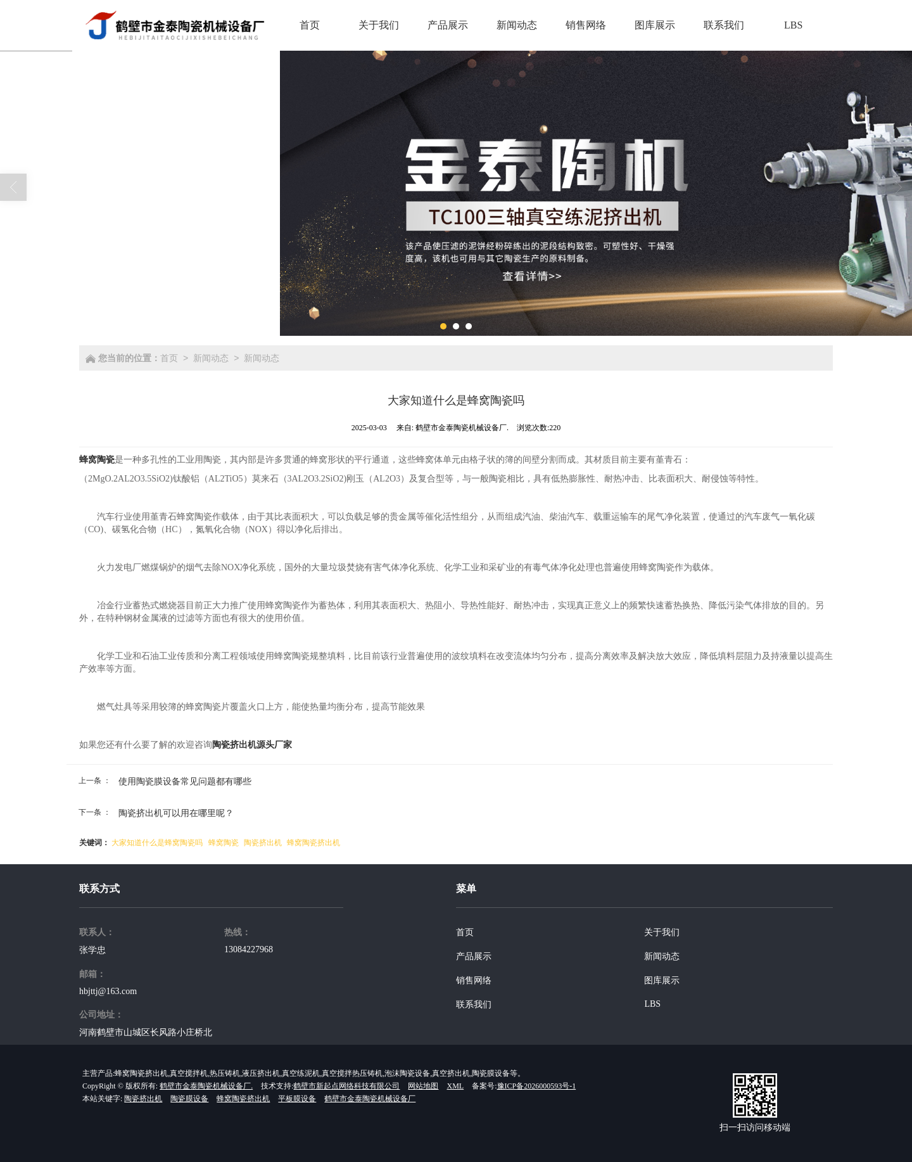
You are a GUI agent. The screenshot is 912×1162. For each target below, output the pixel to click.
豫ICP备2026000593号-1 (536, 1086)
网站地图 (423, 1086)
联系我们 (473, 1004)
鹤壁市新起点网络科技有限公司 (346, 1086)
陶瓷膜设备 (189, 1098)
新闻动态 (211, 358)
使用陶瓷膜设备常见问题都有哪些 (184, 781)
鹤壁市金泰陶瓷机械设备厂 (369, 1098)
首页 (169, 358)
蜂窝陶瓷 (223, 842)
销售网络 (473, 980)
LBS (652, 1004)
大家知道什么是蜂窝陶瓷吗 (157, 842)
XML (455, 1086)
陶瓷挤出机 (263, 842)
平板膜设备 (297, 1098)
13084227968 (248, 949)
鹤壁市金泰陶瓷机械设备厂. (206, 1086)
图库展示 (662, 980)
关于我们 (662, 932)
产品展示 (473, 956)
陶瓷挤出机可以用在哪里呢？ (176, 813)
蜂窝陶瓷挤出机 (313, 842)
